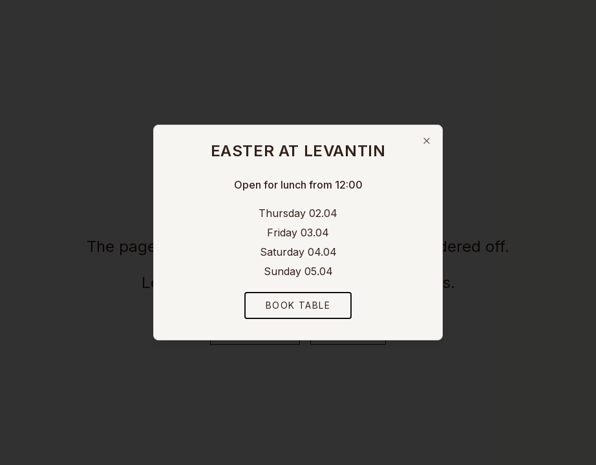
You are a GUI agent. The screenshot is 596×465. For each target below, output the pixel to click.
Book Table (298, 305)
